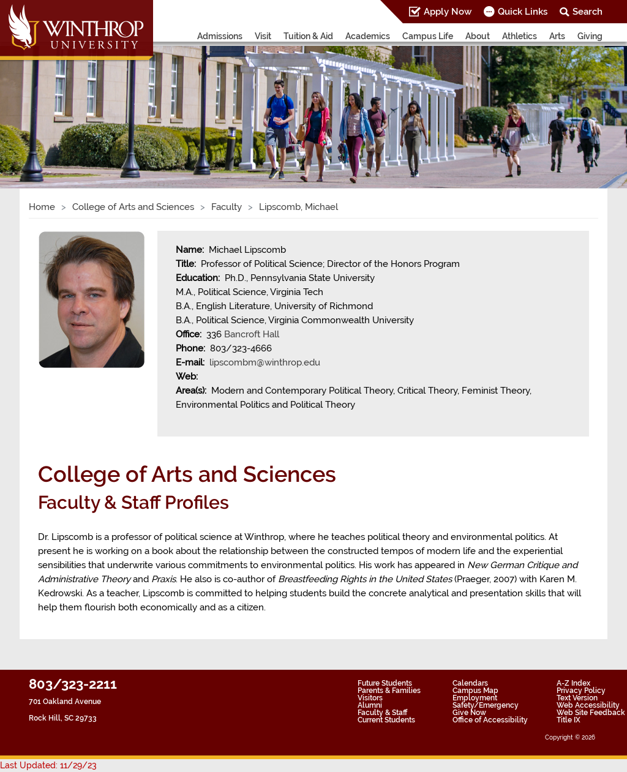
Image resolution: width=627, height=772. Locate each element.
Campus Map (475, 690)
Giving (590, 36)
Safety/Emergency (485, 705)
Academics (367, 36)
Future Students (385, 683)
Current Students (386, 720)
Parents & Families (389, 690)
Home (42, 206)
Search (588, 11)
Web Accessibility (588, 705)
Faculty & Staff (382, 712)
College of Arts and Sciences (133, 206)
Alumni (370, 705)
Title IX (568, 720)
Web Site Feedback (591, 712)
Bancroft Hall (251, 334)
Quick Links (522, 11)
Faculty (226, 206)
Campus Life (427, 36)
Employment (474, 698)
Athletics (519, 36)
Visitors (370, 698)
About (477, 36)
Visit (263, 36)
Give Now (469, 712)
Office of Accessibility (490, 720)
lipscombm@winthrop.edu (264, 362)
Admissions (219, 36)
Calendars (470, 683)
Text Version (577, 698)
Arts (557, 36)
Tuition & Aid (308, 36)
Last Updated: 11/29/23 (48, 765)
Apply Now (447, 11)
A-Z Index (573, 683)
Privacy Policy (581, 690)
